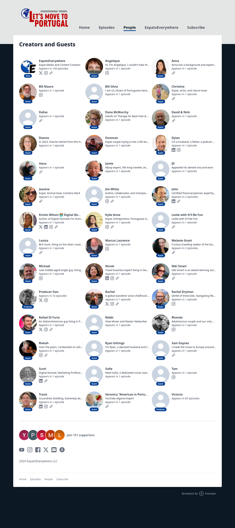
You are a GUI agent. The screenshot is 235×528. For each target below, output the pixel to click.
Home (84, 27)
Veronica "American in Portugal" (128, 394)
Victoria (177, 394)
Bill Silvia (111, 86)
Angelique (112, 61)
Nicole (109, 266)
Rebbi (109, 317)
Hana (42, 163)
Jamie (109, 163)
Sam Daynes (180, 343)
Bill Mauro (46, 86)
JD (173, 163)
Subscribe (196, 27)
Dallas (43, 112)
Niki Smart (179, 266)
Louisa (43, 240)
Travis (43, 394)
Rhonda (177, 317)
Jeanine (44, 189)
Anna (175, 61)
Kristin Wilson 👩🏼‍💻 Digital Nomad (61, 215)
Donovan (111, 138)
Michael (44, 266)
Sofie (108, 369)
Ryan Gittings (114, 343)
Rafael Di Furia (49, 317)
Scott (42, 369)
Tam (175, 369)
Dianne (44, 138)
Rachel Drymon (183, 292)
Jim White (112, 189)
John (175, 189)
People (129, 27)
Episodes (107, 27)
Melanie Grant (182, 240)
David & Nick (181, 112)
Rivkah (44, 343)
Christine (178, 86)
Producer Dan (48, 292)
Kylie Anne (112, 215)
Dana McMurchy (116, 112)
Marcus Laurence (117, 240)
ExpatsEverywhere (161, 27)
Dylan (176, 138)
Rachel (110, 292)
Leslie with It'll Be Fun (187, 215)
